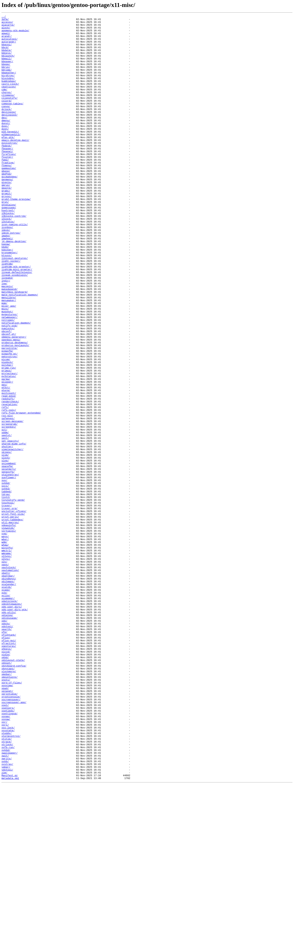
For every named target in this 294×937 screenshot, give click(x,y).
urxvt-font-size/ (13, 614)
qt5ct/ (6, 462)
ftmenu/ (7, 195)
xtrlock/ (7, 890)
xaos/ (5, 674)
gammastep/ (9, 199)
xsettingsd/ (10, 853)
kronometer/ (10, 300)
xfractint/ (9, 769)
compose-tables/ (12, 121)
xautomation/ (10, 681)
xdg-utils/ (9, 732)
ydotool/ (7, 921)
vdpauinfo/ (9, 627)
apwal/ (6, 37)
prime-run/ (9, 438)
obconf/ (7, 394)
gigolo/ (7, 216)
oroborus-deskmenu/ (15, 408)
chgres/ (7, 108)
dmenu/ (6, 141)
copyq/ (6, 124)
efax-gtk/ (8, 162)
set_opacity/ (10, 526)
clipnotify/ (10, 114)
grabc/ (6, 226)
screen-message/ (12, 502)
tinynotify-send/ (13, 597)
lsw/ (4, 337)
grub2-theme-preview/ (16, 236)
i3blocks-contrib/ (14, 256)
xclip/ (6, 711)
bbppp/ (6, 74)
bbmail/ (7, 67)
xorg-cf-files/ (12, 816)
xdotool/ (7, 749)
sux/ (4, 573)
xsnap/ (6, 856)
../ (4, 17)
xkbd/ (5, 786)
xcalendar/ (9, 698)
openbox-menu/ (11, 404)
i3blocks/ (8, 253)
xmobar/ (7, 806)
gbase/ (6, 202)
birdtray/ (8, 87)
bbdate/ (7, 57)
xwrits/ (7, 907)
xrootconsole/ (11, 833)
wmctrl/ (7, 657)
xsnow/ (6, 860)
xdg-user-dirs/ (12, 725)
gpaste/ (7, 222)
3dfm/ (5, 20)
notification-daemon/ (16, 384)
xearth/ (7, 752)
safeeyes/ (8, 499)
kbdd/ (5, 293)
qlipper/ (7, 455)
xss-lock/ (8, 870)
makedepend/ (10, 344)
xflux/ (6, 762)
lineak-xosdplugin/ (15, 327)
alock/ (6, 30)
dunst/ (6, 145)
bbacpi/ (7, 50)
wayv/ (5, 641)
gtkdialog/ (9, 243)
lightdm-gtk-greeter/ (16, 317)
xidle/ (6, 782)
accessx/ (7, 23)
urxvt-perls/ (10, 617)
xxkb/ (5, 910)
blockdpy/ (8, 91)
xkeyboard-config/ (14, 796)
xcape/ (6, 705)
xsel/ (5, 843)
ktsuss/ (7, 303)
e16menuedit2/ (11, 158)
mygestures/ (10, 374)
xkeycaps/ (8, 799)
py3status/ (9, 448)
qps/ (4, 458)
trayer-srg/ (10, 607)
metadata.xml (10, 931)
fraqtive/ (8, 192)
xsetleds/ (8, 850)
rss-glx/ (7, 496)
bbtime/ (7, 81)
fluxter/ (7, 185)
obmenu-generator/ (14, 401)
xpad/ (5, 823)
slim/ (5, 543)
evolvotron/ (10, 168)
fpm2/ (5, 189)
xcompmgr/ (8, 715)
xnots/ (6, 813)
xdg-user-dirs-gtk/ (15, 728)
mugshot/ (7, 371)
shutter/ (7, 533)
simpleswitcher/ (12, 536)
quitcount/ (9, 469)
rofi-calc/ (9, 489)
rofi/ (5, 485)
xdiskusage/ (10, 738)
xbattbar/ (8, 688)
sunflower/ (9, 570)
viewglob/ (8, 630)
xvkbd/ (6, 897)
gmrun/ (6, 219)
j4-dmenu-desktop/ (14, 286)
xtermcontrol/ (11, 880)
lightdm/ (7, 313)
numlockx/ (8, 391)
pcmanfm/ (7, 418)
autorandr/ (9, 47)
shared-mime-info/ (14, 529)
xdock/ (6, 745)
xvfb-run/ (8, 894)
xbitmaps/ (8, 695)
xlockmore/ (9, 803)
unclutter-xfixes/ (14, 610)
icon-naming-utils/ (15, 266)
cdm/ (4, 104)
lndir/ (6, 334)
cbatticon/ (9, 101)
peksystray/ (10, 425)
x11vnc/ (7, 664)
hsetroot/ (8, 249)
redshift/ (8, 475)
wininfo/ (7, 654)
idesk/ (6, 273)
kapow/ (6, 290)
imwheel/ (7, 283)
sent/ (5, 523)
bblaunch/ (8, 64)
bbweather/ (9, 84)
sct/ (4, 512)
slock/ (6, 546)
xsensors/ (8, 846)
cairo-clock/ (10, 98)
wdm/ (4, 647)
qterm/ (6, 465)
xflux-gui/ (9, 765)
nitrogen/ (8, 381)
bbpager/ (7, 71)
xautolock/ (9, 678)
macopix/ (7, 340)
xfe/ (4, 755)
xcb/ (4, 708)
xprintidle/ (10, 829)
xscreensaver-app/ (14, 840)
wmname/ (7, 661)
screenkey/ (9, 509)
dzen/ (5, 151)
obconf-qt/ (9, 398)
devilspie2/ (10, 135)
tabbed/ (7, 587)
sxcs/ (5, 580)
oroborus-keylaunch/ (15, 411)
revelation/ (10, 482)
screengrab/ (10, 506)
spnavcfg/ (8, 563)
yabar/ (6, 917)
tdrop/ (6, 590)
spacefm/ (7, 556)
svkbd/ (6, 577)
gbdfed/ (7, 205)
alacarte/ (8, 27)
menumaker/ (9, 357)
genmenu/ (7, 212)
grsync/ (7, 232)
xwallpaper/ (10, 900)
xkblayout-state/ (13, 789)
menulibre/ (9, 354)
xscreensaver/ (11, 836)
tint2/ (6, 593)
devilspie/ (9, 131)
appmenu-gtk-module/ (15, 33)
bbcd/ (5, 54)
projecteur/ (10, 445)
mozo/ (5, 367)
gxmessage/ (9, 246)
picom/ (6, 428)
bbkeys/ (7, 60)
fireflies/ (9, 182)
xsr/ (4, 863)
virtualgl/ (9, 634)
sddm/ (5, 516)
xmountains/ (10, 809)
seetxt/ (7, 519)
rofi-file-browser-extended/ (21, 492)
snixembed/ (9, 553)
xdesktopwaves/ (12, 722)
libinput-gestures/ (15, 307)
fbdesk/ (7, 172)
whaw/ (5, 651)
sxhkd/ (6, 583)
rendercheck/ (10, 479)
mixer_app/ (9, 364)
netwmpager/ (10, 377)
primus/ (7, 442)
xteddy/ (7, 877)
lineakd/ (7, 330)
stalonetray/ (10, 566)
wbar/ (5, 644)
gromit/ (7, 229)
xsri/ (5, 867)
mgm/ (4, 361)
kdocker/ (7, 297)
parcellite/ (10, 415)
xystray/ (7, 914)
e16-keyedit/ (10, 155)
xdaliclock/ (10, 718)
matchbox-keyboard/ (15, 347)
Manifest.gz (10, 927)
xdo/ (4, 742)
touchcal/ (8, 600)
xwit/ (5, 904)
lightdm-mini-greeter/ (17, 320)
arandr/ (7, 40)
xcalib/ (7, 701)
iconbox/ (7, 270)
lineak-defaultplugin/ (17, 324)
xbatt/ (6, 684)
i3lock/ (7, 259)
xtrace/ (7, 887)
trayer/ (7, 603)
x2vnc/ (6, 668)
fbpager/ (7, 175)
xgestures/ (9, 772)
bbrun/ (6, 77)
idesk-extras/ (11, 276)
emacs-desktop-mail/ (15, 165)
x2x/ (4, 671)
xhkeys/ (7, 776)
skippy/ (7, 539)
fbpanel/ (7, 178)
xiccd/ (6, 779)
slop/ (5, 550)
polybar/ (7, 435)
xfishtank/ (9, 759)
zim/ (4, 924)
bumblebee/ (9, 94)
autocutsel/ (10, 44)
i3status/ (8, 263)
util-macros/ (10, 624)
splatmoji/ (9, 560)
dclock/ (7, 128)
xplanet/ (7, 826)
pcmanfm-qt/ (10, 421)
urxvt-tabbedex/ (12, 620)
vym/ (4, 637)
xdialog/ (7, 735)
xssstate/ (8, 873)
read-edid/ (9, 472)
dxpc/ (5, 148)
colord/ (7, 118)
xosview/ (7, 819)
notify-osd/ (10, 388)
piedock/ (7, 431)
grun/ (5, 239)
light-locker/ (11, 310)
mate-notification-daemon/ (20, 350)
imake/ (6, 280)
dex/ (4, 138)
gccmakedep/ (10, 209)
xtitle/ (7, 883)
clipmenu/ (8, 111)
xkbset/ (7, 792)
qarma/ (6, 452)
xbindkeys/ (9, 691)
